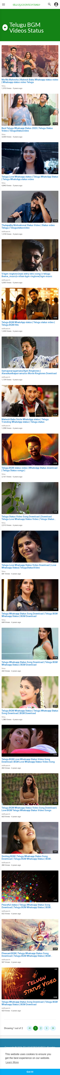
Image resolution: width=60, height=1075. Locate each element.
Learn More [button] (12, 1062)
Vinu (3, 86)
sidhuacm (6, 232)
